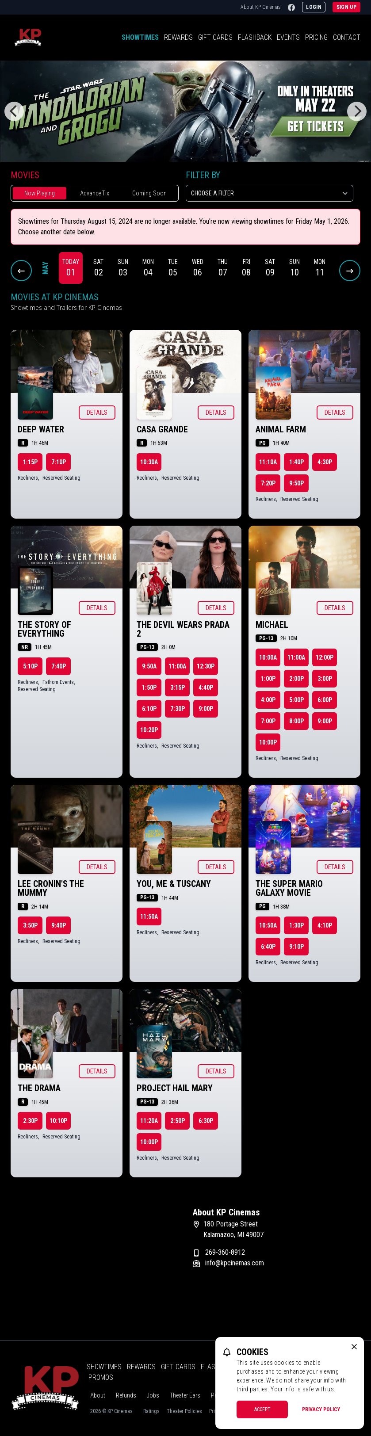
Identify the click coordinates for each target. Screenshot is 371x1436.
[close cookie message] (354, 1346)
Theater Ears (185, 1395)
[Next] (357, 111)
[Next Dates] (349, 270)
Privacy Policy (321, 1409)
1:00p (268, 678)
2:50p (177, 1120)
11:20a (149, 1120)
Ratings (151, 1411)
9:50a (149, 666)
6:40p (268, 946)
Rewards (178, 37)
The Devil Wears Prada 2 (183, 629)
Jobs (153, 1395)
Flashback (255, 37)
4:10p (324, 925)
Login (313, 7)
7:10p (58, 462)
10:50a (268, 925)
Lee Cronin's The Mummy (51, 888)
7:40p (58, 666)
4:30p (324, 462)
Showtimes (140, 37)
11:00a (177, 666)
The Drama (39, 1088)
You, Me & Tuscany (174, 883)
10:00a (268, 657)
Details (97, 412)
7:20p (268, 483)
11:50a (149, 916)
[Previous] (14, 111)
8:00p (296, 721)
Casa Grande (162, 429)
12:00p (324, 657)
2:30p (30, 1120)
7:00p (268, 721)
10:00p (268, 742)
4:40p (206, 687)
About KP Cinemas (261, 7)
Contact (346, 37)
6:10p (149, 708)
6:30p (206, 1120)
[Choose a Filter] (270, 193)
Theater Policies (184, 1411)
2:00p (296, 678)
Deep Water (41, 429)
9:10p (296, 946)
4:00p (268, 699)
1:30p (296, 925)
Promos (100, 1377)
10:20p (149, 729)
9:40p (58, 925)
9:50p (296, 483)
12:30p (205, 666)
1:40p (296, 462)
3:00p (324, 678)
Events (288, 37)
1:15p (30, 462)
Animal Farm (281, 429)
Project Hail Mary (175, 1088)
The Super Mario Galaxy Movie (289, 888)
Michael (272, 624)
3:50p (30, 925)
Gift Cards (215, 37)
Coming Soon (149, 193)
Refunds (126, 1395)
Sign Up (346, 7)
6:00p (324, 699)
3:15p (177, 687)
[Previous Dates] (21, 270)
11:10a (268, 462)
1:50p (149, 687)
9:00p (206, 708)
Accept (262, 1409)
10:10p (58, 1120)
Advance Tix (94, 193)
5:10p (30, 666)
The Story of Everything (44, 629)
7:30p (177, 708)
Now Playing (39, 193)
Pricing (316, 37)
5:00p (296, 699)
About (97, 1395)
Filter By (203, 175)
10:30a (149, 462)
